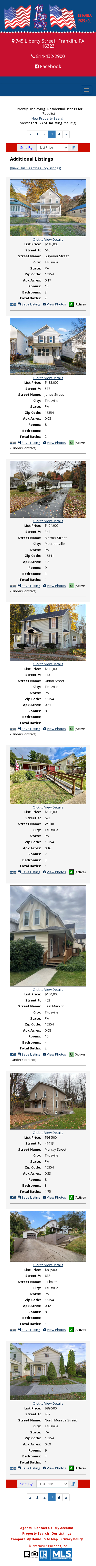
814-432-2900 (48, 56)
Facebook (48, 66)
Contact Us (43, 1528)
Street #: (33, 250)
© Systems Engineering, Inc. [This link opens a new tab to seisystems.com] (48, 1546)
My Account (64, 1528)
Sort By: (26, 147)
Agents (26, 1528)
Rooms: (34, 286)
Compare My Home (26, 1539)
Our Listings (61, 1533)
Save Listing (28, 304)
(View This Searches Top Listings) (35, 168)
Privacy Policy (71, 1539)
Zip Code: (33, 274)
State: (35, 268)
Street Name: (29, 256)
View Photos (54, 304)
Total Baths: (30, 298)
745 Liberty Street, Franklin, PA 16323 (48, 43)
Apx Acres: (32, 280)
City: (37, 262)
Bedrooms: (31, 292)
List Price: (32, 244)
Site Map (51, 1539)
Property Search (35, 1533)
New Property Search (48, 118)
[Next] (30, 134)
